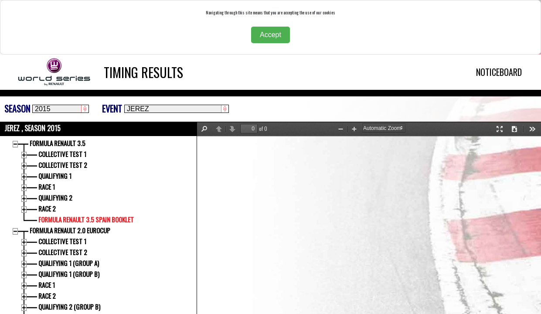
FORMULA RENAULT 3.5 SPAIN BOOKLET (86, 219)
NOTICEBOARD (499, 71)
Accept (270, 34)
